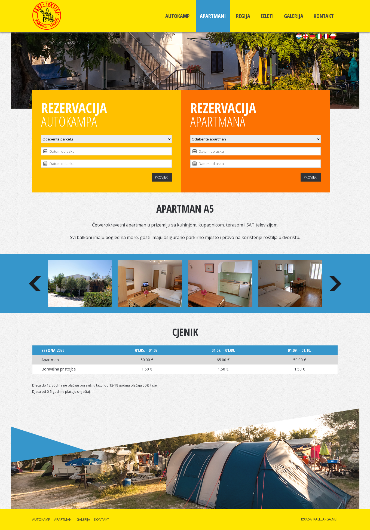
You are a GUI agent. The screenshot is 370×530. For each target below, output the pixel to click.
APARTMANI (213, 16)
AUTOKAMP (177, 16)
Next (335, 283)
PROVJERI (162, 177)
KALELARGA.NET (325, 519)
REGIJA (243, 16)
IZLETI (267, 16)
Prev (35, 283)
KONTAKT (324, 16)
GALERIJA (293, 16)
